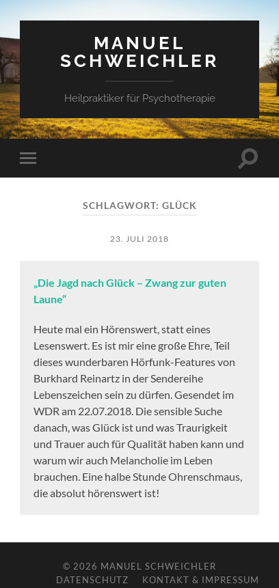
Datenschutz (92, 579)
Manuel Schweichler (139, 51)
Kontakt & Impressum (200, 579)
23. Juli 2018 (139, 239)
